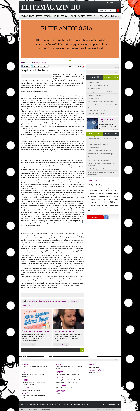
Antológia (104, 16)
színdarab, (44, 301)
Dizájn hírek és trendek (74, 366)
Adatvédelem (64, 404)
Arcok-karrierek (65, 374)
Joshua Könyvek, (76, 301)
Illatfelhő (24, 384)
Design (64, 16)
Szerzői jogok (75, 404)
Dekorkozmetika (40, 382)
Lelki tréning (72, 388)
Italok (73, 382)
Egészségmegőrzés (27, 390)
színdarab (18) (95, 202)
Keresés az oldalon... (118, 10)
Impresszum (34, 404)
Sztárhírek (33, 366)
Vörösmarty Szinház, (54, 301)
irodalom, (30, 301)
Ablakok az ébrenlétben (65, 331)
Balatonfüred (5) (105, 188)
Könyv (23, 395)
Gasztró (81, 16)
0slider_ (70, 60)
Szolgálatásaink (94, 372)
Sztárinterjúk (25, 366)
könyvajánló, (37, 301)
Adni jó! (77, 374)
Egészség (48, 16)
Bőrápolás (25, 382)
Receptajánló (111, 133)
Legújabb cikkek (111, 77)
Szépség (38, 16)
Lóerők (58, 374)
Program (41, 395)
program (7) (101, 193)
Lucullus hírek (69, 380)
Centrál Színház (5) (111, 185)
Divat (31, 16)
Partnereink (94, 364)
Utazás (72, 374)
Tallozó (58, 393)
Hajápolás (31, 382)
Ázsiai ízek (59, 382)
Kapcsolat (24, 404)
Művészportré (41, 366)
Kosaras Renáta (94, 367)
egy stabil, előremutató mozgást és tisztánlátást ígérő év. (108, 126)
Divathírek (25, 376)
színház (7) (104, 199)
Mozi (27, 395)
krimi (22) (105, 208)
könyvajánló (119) (98, 190)
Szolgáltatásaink (97, 370)
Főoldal (25, 62)
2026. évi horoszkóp (61, 388)
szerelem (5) (109, 193)
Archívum (114, 16)
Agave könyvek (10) (105, 196)
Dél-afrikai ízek (66, 382)
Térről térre (59, 369)
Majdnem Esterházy (40, 62)
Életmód (72, 16)
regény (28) (94, 196)
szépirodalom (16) (96, 208)
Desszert (78, 382)
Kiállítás (35, 395)
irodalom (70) (107, 202)
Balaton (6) (93, 193)
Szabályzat (86, 404)
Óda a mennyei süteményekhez (36, 331)
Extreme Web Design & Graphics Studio (108, 409)
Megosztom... (35, 369)
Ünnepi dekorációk (61, 366)
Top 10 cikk (94, 77)
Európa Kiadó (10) (101, 205)
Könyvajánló (94, 133)
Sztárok (24, 16)
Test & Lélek (92, 16)
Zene (31, 395)
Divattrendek (39, 374)
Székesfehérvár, (65, 301)
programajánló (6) (95, 199)
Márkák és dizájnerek (28, 374)
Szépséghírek (32, 384)
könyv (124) (95, 184)
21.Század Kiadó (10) (94, 188)
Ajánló (56, 16)
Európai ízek (78, 380)
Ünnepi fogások (60, 380)
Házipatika (37, 390)
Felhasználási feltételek (48, 404)
